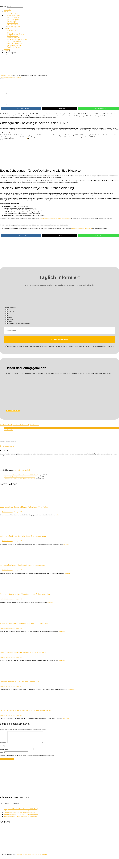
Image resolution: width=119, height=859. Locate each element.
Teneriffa (8, 310)
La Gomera (9, 319)
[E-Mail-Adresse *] (59, 330)
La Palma (8, 317)
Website (2, 754)
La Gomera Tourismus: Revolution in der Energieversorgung (19, 477)
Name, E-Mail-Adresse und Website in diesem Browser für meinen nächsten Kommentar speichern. (28, 758)
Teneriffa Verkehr (34, 425)
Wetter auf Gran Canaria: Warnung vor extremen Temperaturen (20, 818)
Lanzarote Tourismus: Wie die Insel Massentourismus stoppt (19, 478)
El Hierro (8, 321)
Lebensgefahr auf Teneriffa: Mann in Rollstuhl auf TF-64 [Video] (21, 475)
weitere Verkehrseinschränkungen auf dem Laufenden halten (55, 218)
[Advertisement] (56, 92)
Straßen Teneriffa (24, 425)
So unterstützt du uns (41, 856)
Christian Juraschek (7, 446)
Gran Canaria (9, 312)
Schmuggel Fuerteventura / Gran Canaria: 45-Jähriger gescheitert (21, 816)
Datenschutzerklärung (29, 856)
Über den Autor (8, 428)
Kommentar (3, 745)
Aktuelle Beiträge (8, 430)
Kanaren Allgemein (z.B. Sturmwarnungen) (17, 323)
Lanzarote (8, 316)
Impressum (19, 856)
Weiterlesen (59, 515)
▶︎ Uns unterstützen (13, 411)
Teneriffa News (4, 425)
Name (2, 748)
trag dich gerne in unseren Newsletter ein (81, 228)
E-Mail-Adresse (4, 751)
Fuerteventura (10, 314)
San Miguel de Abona (14, 425)
